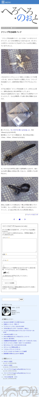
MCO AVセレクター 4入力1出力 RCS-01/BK (15, 347)
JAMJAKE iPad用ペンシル (10, 336)
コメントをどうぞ (32, 214)
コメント (6, 237)
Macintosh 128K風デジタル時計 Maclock (14, 324)
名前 (4, 256)
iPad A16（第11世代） (9, 341)
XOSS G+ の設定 (8, 364)
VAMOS (14, 28)
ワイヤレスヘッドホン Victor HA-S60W (14, 328)
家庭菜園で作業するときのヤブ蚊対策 (14, 356)
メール (5, 262)
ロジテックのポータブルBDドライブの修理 (15, 353)
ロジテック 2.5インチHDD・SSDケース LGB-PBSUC (17, 345)
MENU (8, 2)
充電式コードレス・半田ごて (11, 326)
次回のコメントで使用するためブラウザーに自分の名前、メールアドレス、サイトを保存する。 (18, 271)
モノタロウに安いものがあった (20, 130)
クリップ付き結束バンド (11, 32)
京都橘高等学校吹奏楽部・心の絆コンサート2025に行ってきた (20, 343)
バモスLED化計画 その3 (10, 379)
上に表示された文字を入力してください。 (15, 278)
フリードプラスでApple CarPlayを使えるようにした (17, 371)
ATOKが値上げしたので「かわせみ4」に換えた (16, 330)
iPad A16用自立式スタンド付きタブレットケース (16, 339)
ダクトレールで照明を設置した (12, 349)
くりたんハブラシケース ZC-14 (12, 351)
